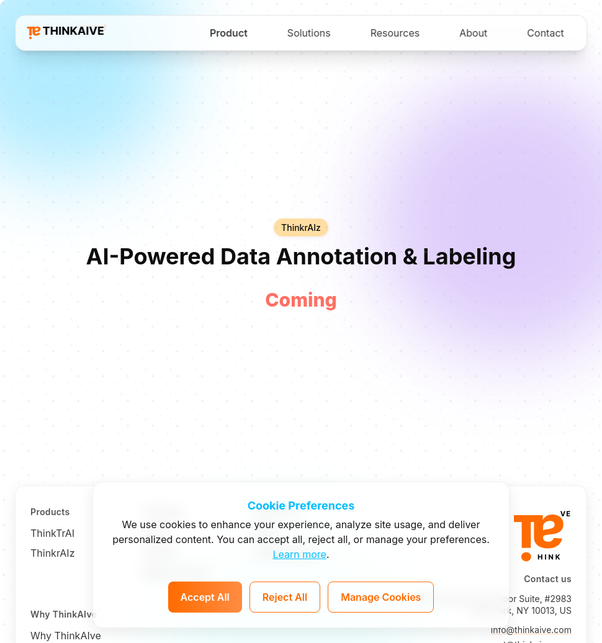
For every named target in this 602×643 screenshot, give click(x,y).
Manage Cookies (381, 597)
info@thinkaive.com (531, 629)
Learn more (299, 554)
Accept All (205, 597)
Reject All (285, 597)
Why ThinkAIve (65, 635)
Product (229, 33)
